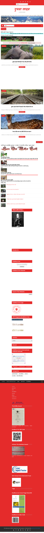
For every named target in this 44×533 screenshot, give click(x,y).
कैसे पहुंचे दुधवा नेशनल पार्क (11, 185)
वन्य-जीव (13, 376)
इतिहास (13, 396)
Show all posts (31, 42)
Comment (29, 367)
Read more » (22, 137)
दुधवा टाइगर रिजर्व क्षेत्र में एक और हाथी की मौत (22, 61)
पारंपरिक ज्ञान (14, 398)
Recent (15, 367)
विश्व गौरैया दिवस (20, 376)
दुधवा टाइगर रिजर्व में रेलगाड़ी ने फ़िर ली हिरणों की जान (22, 106)
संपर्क (18, 382)
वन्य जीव (13, 394)
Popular (22, 367)
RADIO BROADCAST (11, 382)
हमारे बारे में (23, 382)
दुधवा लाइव (22, 9)
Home (3, 382)
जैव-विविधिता (29, 382)
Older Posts (39, 142)
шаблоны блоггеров (35, 529)
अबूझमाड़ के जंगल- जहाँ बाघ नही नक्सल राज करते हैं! (16, 195)
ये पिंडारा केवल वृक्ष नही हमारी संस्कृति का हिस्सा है (15, 200)
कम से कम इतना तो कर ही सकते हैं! (13, 190)
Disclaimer (14, 399)
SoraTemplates (21, 529)
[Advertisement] (22, 239)
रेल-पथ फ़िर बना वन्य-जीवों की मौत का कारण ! (22, 131)
